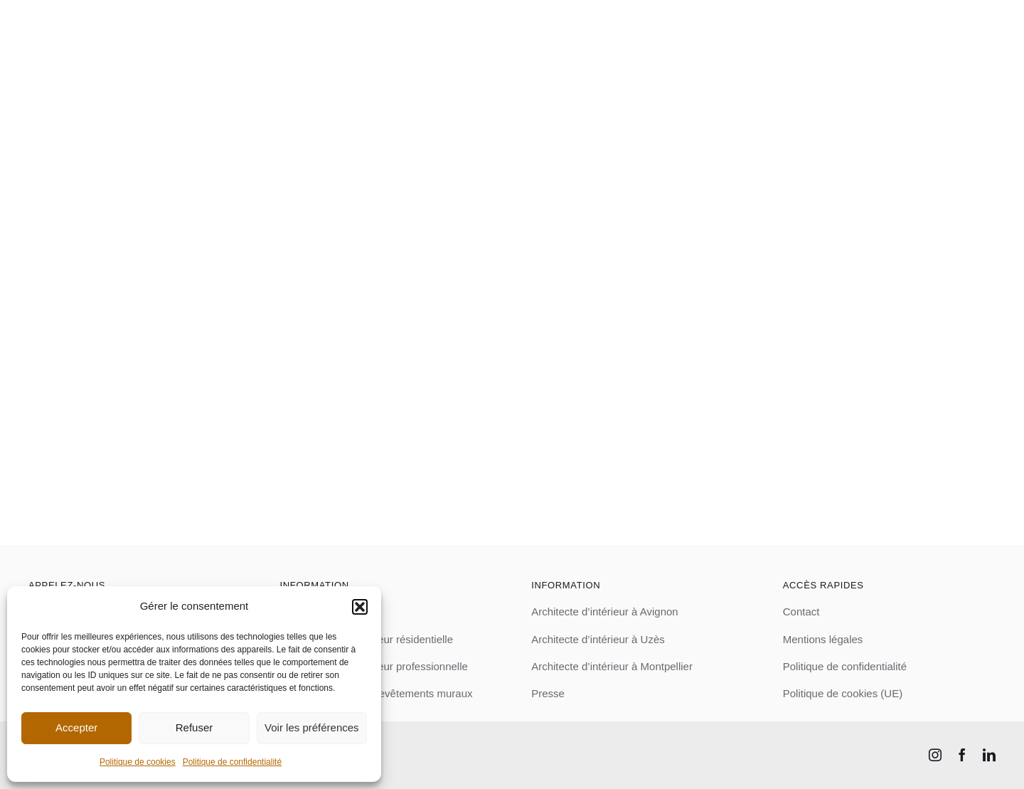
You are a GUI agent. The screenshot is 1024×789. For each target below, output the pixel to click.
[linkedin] (989, 754)
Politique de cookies (138, 762)
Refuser (194, 727)
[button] (360, 607)
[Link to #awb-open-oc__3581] (984, 29)
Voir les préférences (312, 727)
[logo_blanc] (129, 12)
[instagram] (935, 754)
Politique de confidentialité (232, 762)
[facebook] (962, 754)
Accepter (76, 727)
